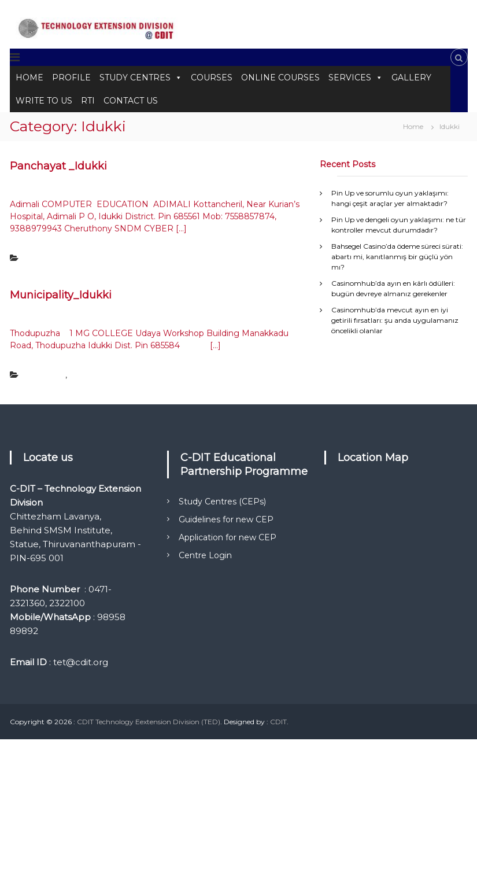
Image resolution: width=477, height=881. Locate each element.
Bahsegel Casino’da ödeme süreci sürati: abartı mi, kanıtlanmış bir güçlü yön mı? (397, 256)
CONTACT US (130, 100)
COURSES (211, 77)
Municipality (44, 375)
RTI (88, 100)
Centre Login (205, 555)
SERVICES (355, 77)
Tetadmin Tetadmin (126, 186)
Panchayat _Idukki (58, 166)
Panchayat (42, 258)
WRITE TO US (44, 100)
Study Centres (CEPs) (222, 501)
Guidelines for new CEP (226, 519)
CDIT (278, 721)
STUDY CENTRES (140, 77)
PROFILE (71, 77)
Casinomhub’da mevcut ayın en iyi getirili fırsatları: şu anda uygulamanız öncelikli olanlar (394, 320)
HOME (29, 77)
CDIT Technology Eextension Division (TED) (148, 721)
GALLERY (411, 77)
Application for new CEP (227, 537)
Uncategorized (93, 375)
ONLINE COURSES (280, 77)
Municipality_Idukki (61, 295)
